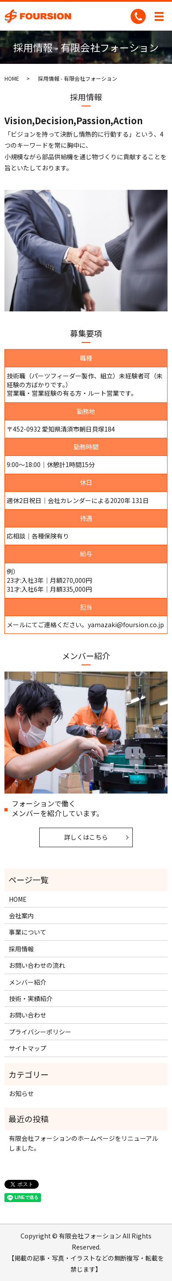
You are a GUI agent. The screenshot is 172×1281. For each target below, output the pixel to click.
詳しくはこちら (86, 837)
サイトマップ (27, 1048)
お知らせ (21, 1093)
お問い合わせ (27, 1014)
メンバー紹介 (27, 982)
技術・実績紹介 (31, 998)
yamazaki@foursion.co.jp (126, 624)
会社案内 (21, 915)
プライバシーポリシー (40, 1031)
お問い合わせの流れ (37, 965)
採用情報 (21, 948)
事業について (27, 931)
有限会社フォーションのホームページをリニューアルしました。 (83, 1143)
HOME (11, 78)
